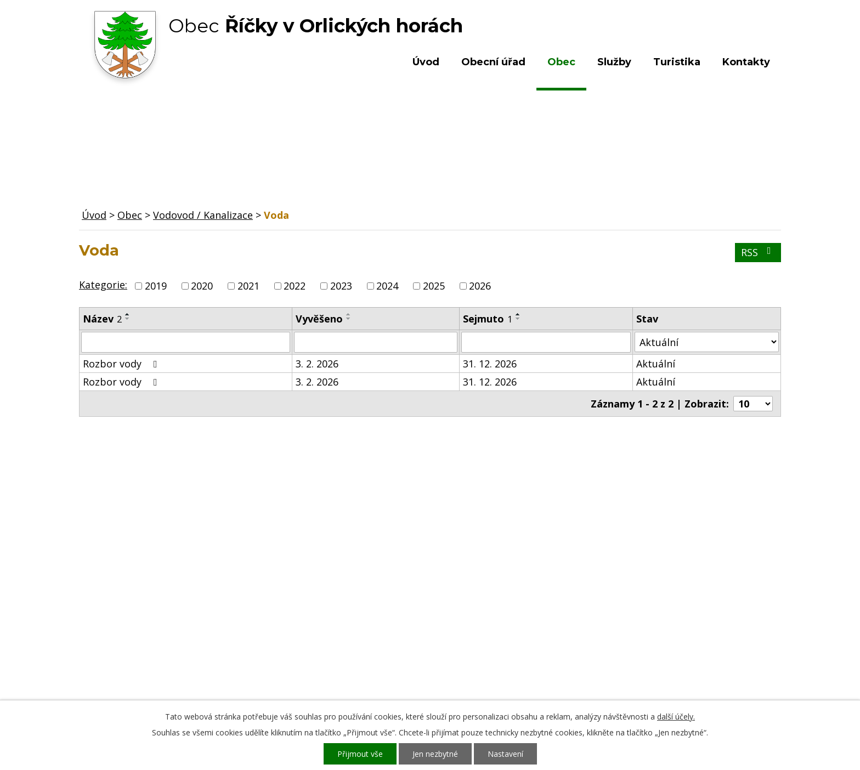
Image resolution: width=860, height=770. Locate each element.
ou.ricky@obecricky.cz (404, 657)
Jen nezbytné (435, 754)
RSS (758, 252)
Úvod (425, 62)
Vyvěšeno (319, 318)
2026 (480, 285)
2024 (387, 285)
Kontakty (746, 62)
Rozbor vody (122, 363)
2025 (434, 285)
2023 (341, 285)
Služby (614, 62)
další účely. (676, 716)
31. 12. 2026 (490, 363)
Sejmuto (487, 318)
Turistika (676, 62)
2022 (294, 285)
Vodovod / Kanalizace (203, 215)
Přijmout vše (360, 754)
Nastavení (505, 754)
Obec (561, 62)
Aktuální (655, 363)
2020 (202, 285)
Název (102, 318)
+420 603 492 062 (356, 625)
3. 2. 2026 (317, 363)
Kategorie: (103, 284)
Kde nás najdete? (662, 614)
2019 (156, 285)
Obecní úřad (493, 62)
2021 (248, 285)
